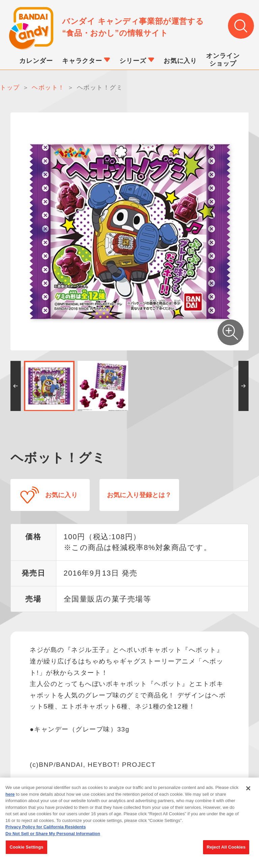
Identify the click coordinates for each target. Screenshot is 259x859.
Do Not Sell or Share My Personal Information (52, 834)
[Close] (248, 789)
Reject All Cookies (226, 848)
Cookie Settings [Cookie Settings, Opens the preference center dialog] (26, 848)
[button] (15, 386)
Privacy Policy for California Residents (45, 827)
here (10, 794)
